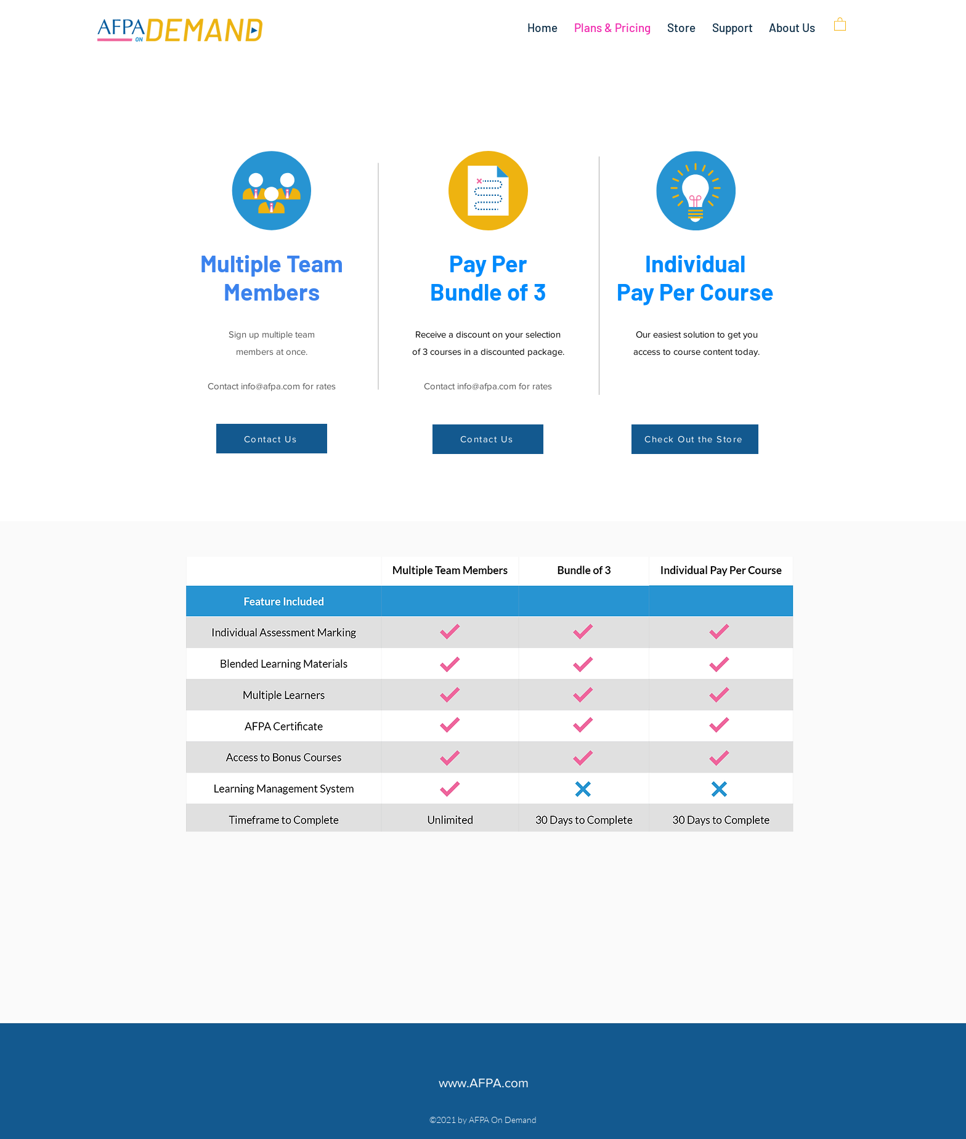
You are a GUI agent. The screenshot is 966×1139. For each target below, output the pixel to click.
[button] (840, 24)
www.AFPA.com (484, 1083)
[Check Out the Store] (694, 439)
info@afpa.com (270, 386)
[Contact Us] (271, 438)
